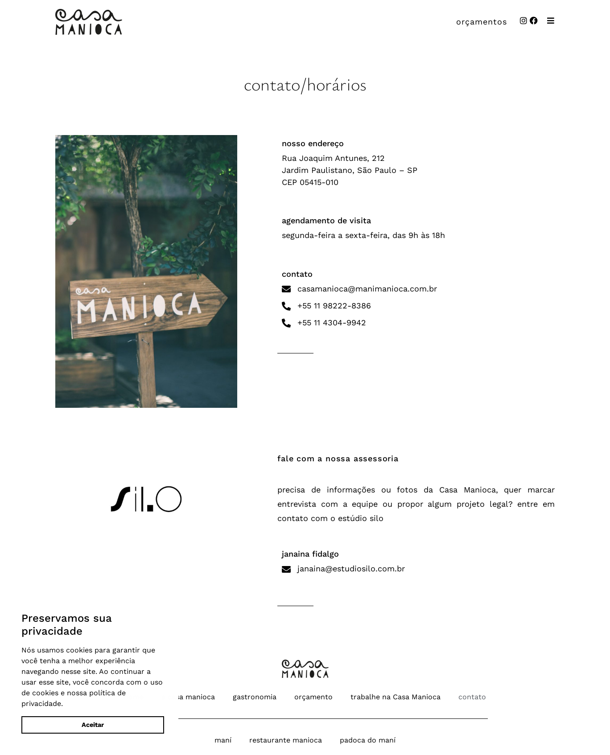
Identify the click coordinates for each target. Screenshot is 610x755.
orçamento (313, 697)
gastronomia (254, 697)
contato (472, 697)
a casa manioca (188, 697)
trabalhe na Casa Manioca (395, 697)
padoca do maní (368, 740)
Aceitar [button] (93, 724)
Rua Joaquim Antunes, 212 (333, 158)
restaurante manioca (285, 740)
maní (222, 740)
